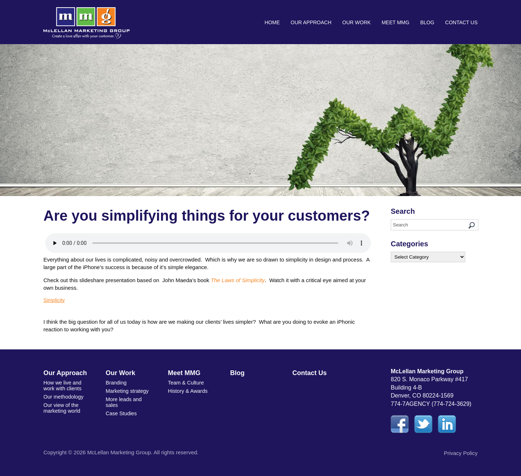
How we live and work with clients (61, 385)
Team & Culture (185, 382)
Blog (427, 22)
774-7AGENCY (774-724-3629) (431, 404)
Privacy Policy (461, 453)
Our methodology (62, 396)
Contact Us (461, 22)
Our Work (356, 22)
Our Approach (311, 22)
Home (272, 22)
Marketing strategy (126, 390)
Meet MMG (396, 22)
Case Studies (121, 411)
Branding (116, 382)
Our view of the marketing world (61, 406)
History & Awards (187, 390)
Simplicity (54, 300)
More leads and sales (123, 400)
